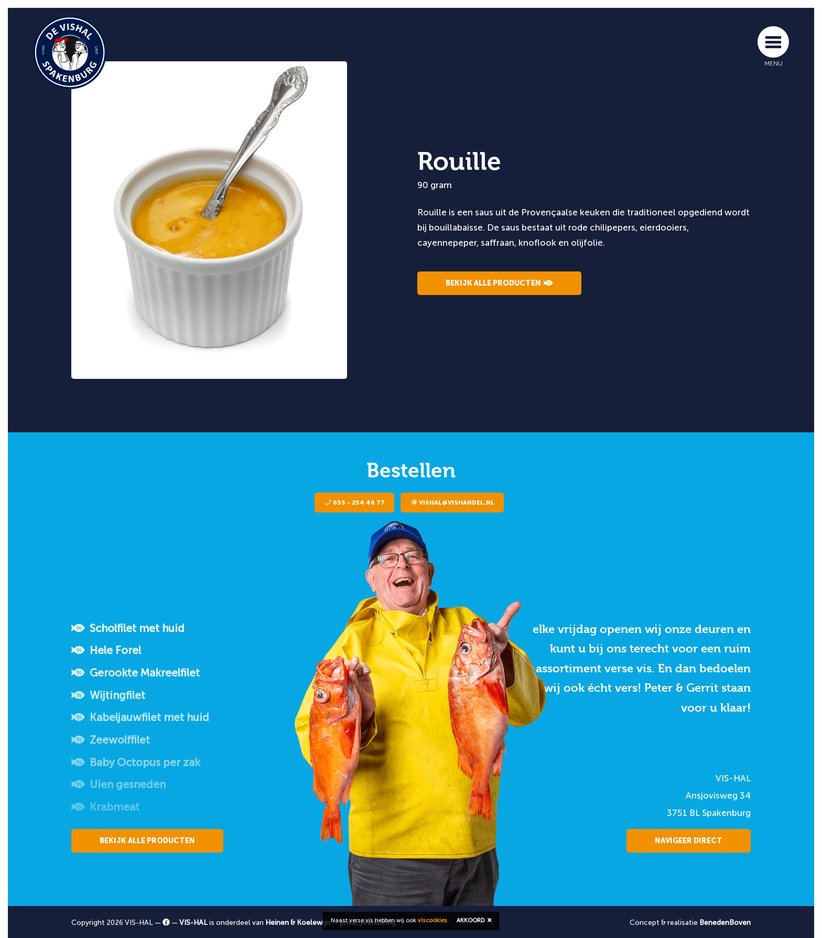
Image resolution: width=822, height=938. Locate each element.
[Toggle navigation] (773, 42)
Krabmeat (105, 807)
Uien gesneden (118, 784)
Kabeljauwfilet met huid (140, 717)
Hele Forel (106, 650)
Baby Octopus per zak (135, 762)
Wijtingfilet (108, 695)
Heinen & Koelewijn (297, 922)
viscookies (432, 920)
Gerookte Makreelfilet (135, 673)
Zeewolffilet (110, 740)
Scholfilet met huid (128, 628)
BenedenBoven (725, 922)
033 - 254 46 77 (355, 502)
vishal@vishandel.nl (452, 502)
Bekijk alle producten (499, 283)
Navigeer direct (688, 840)
